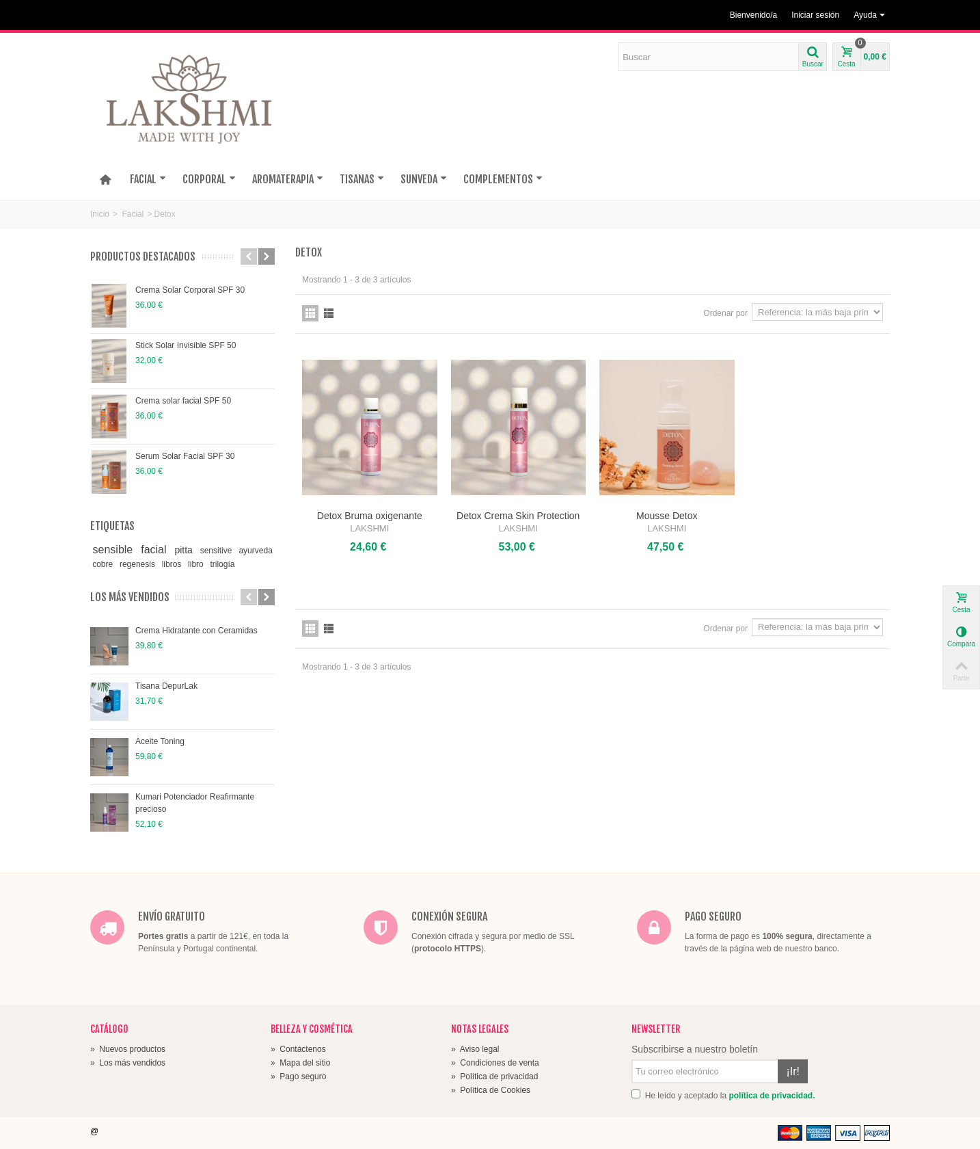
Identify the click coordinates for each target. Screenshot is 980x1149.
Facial (133, 214)
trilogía (222, 564)
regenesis (138, 564)
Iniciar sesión (815, 15)
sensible (114, 549)
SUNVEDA (423, 179)
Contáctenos (298, 1049)
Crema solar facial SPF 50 (183, 401)
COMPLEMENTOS (503, 179)
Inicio (99, 214)
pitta (184, 549)
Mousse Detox (666, 515)
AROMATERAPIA (287, 179)
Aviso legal (475, 1049)
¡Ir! (793, 1071)
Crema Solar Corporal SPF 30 (190, 290)
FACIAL (148, 179)
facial (155, 549)
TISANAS (362, 179)
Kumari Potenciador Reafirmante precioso (194, 803)
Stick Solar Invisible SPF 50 (185, 345)
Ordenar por (725, 313)
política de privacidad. (772, 1095)
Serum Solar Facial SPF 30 (184, 456)
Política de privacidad (494, 1076)
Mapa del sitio (300, 1063)
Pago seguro (298, 1076)
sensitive (217, 550)
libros (173, 564)
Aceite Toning (160, 741)
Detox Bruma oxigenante (369, 515)
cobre (103, 564)
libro (197, 564)
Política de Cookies (490, 1090)
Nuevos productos (127, 1049)
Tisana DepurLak (166, 686)
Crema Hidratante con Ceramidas (196, 630)
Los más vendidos (129, 597)
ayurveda (255, 550)
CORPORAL (209, 179)
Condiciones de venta (495, 1063)
